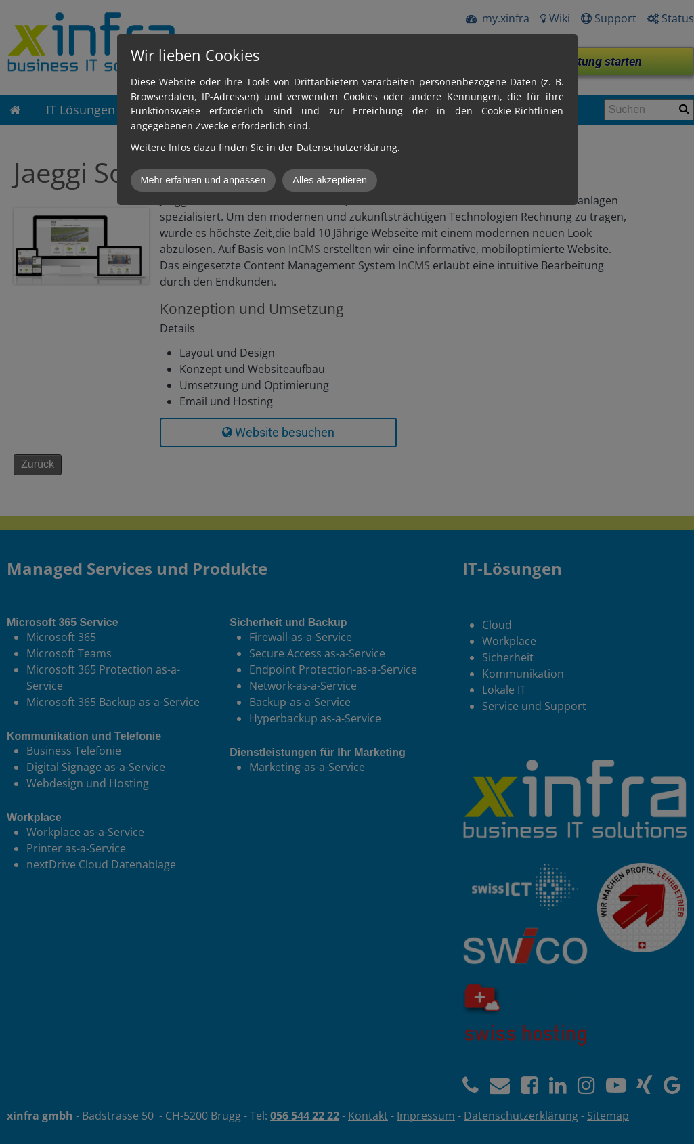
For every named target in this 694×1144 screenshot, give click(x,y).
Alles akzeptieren (329, 180)
